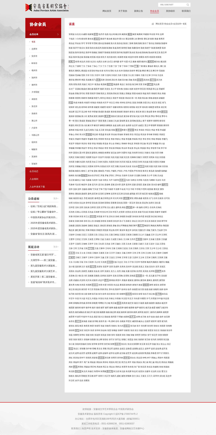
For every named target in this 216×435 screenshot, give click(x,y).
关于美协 (122, 11)
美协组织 (170, 11)
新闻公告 (138, 11)
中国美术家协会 (126, 409)
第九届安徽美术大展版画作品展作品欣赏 (50, 266)
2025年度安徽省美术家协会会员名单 (48, 223)
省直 (185, 24)
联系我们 (186, 11)
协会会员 (154, 11)
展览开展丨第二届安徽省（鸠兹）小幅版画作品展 (55, 277)
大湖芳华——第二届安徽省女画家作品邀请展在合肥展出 (58, 260)
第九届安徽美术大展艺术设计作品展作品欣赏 (53, 271)
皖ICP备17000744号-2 (127, 414)
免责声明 (86, 428)
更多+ (55, 198)
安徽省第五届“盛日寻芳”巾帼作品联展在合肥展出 (54, 254)
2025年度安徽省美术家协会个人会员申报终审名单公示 (57, 228)
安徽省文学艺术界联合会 (105, 409)
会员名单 (177, 24)
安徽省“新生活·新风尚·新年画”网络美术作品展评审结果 (57, 234)
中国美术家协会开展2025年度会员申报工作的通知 (55, 217)
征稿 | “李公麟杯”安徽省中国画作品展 (49, 212)
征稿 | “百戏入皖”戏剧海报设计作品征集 (50, 206)
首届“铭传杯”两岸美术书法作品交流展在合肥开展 (54, 282)
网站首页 (106, 11)
